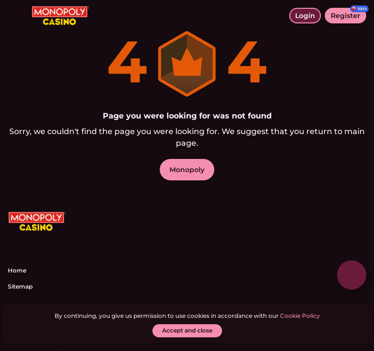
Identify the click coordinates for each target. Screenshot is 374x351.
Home (17, 270)
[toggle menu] (15, 15)
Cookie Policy (300, 315)
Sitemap (20, 286)
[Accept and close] (187, 330)
